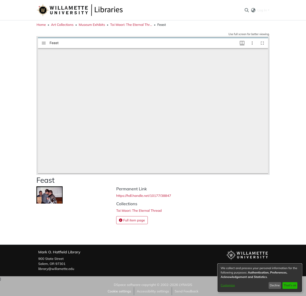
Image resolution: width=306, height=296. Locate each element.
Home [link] (41, 24)
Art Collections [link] (62, 24)
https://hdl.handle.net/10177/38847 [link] (143, 195)
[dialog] (260, 278)
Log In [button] (262, 10)
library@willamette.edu (56, 269)
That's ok (290, 285)
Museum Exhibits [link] (92, 24)
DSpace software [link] (127, 285)
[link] (139, 210)
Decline (275, 285)
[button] (246, 10)
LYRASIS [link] (185, 285)
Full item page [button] (132, 220)
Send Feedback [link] (186, 291)
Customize (228, 285)
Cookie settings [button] (119, 291)
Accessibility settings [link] (153, 291)
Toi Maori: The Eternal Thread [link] (131, 24)
